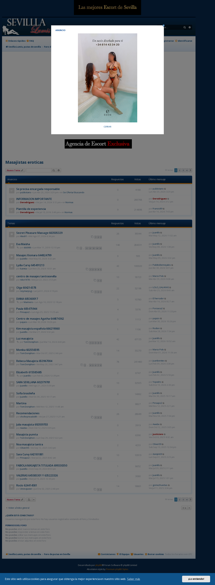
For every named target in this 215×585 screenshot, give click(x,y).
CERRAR (107, 126)
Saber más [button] (133, 579)
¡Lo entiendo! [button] (196, 578)
